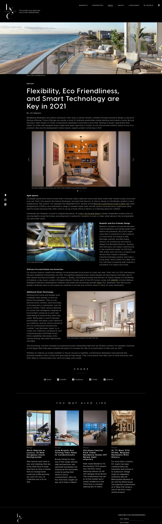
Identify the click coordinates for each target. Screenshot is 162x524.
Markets (83, 5)
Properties (97, 5)
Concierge (134, 5)
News (110, 5)
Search (149, 5)
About (121, 5)
